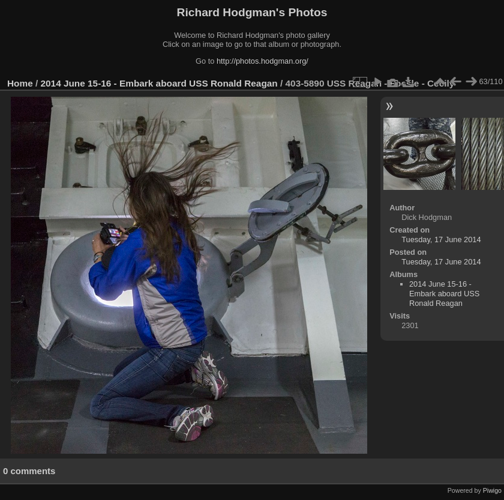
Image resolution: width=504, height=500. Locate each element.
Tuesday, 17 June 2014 (441, 239)
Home (20, 83)
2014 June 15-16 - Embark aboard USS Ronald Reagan (159, 83)
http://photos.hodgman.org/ (262, 61)
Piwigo (492, 490)
